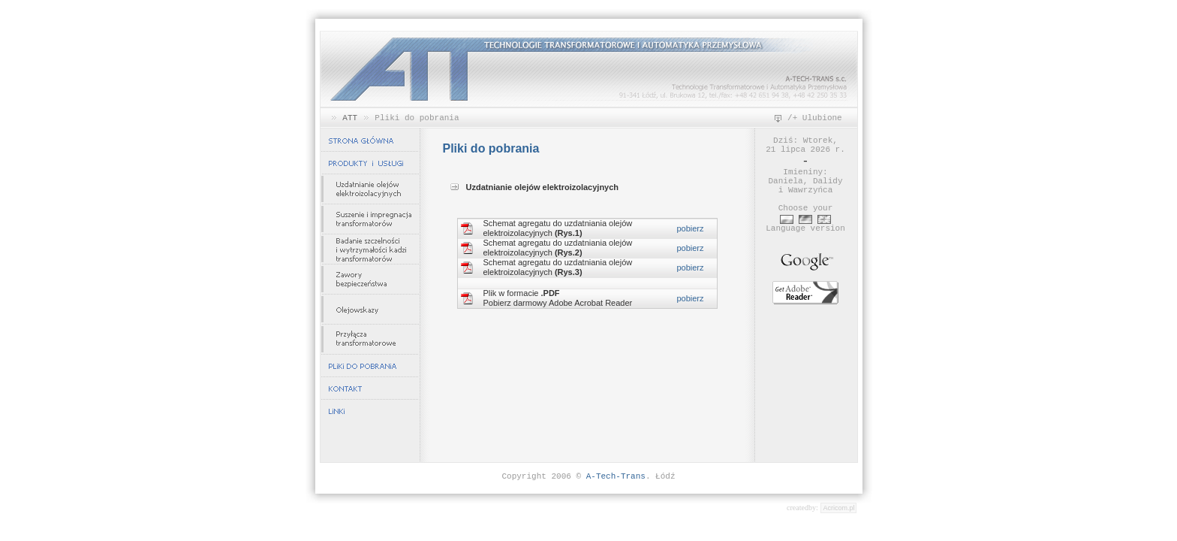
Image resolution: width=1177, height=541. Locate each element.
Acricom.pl (838, 508)
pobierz (689, 228)
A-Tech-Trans (616, 476)
